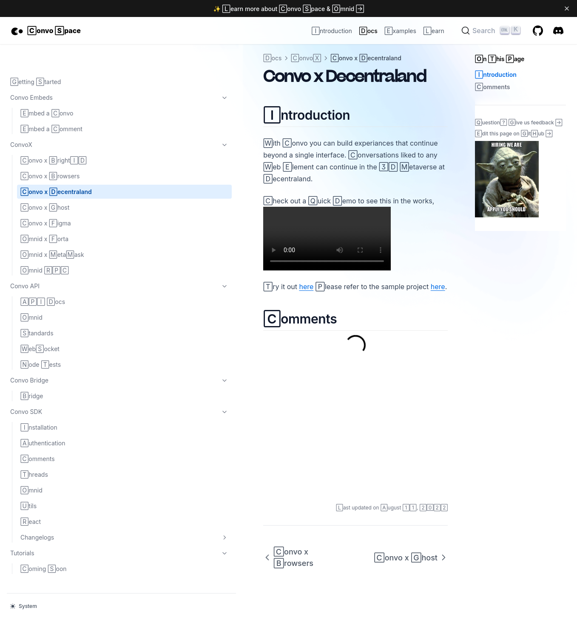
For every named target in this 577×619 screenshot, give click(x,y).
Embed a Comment (51, 105)
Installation (38, 403)
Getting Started (35, 58)
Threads (34, 450)
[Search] (492, 30)
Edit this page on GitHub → (514, 133)
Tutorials (52, 529)
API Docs (42, 277)
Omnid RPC (44, 246)
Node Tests (40, 340)
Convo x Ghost (44, 183)
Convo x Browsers (50, 152)
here (172, 263)
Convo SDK (52, 388)
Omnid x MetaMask (52, 230)
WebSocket (40, 325)
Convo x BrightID (53, 136)
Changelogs (57, 514)
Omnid (31, 293)
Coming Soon (43, 545)
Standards (37, 309)
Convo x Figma (45, 199)
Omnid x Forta (44, 215)
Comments (37, 435)
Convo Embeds (52, 74)
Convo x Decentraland (56, 168)
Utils (28, 482)
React (30, 497)
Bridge (31, 372)
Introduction (496, 74)
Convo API (52, 262)
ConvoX (52, 121)
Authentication (42, 419)
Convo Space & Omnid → (321, 8)
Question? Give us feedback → (519, 122)
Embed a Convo (46, 89)
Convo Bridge (52, 356)
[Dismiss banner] (567, 8)
